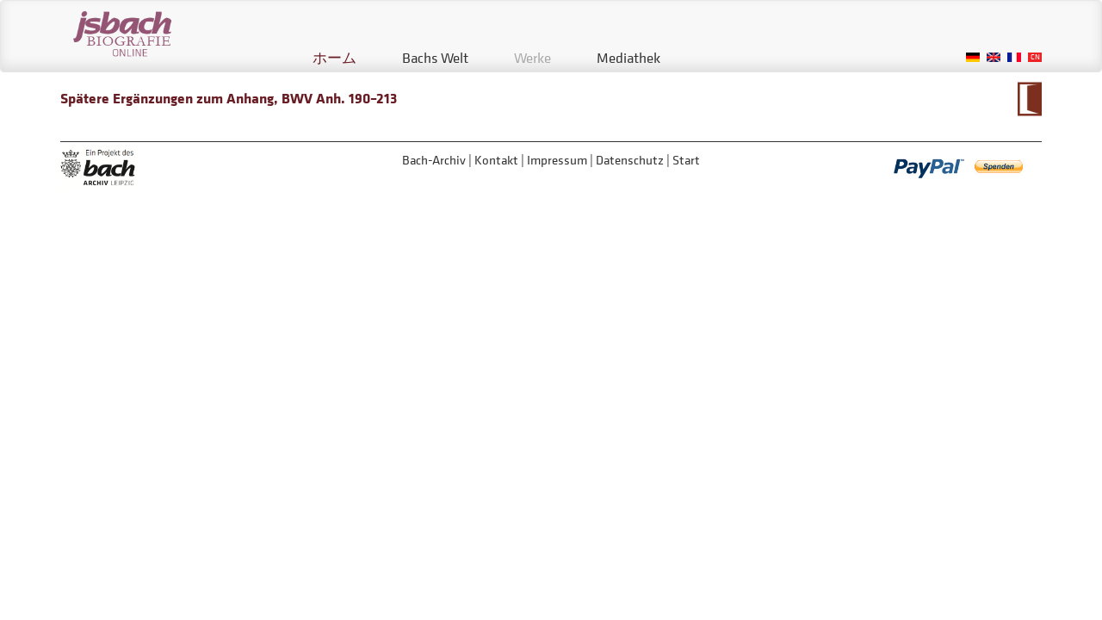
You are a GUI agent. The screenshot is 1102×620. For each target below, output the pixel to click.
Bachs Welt (435, 57)
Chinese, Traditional (1035, 57)
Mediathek (628, 57)
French (1014, 57)
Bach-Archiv (434, 160)
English (993, 57)
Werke (532, 57)
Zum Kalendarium (1029, 99)
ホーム (334, 57)
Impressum (557, 160)
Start (686, 160)
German (973, 57)
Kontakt (496, 160)
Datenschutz (630, 160)
